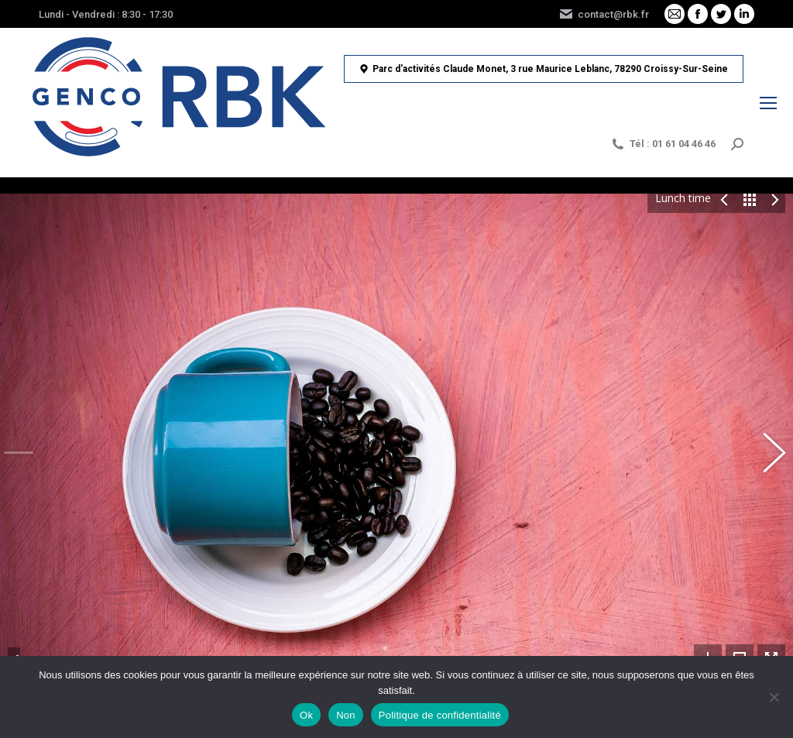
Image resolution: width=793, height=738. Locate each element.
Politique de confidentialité (440, 715)
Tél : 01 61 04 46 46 (663, 144)
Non (345, 715)
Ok (306, 715)
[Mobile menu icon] (768, 103)
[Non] (773, 697)
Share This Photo (14, 575)
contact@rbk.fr (603, 14)
